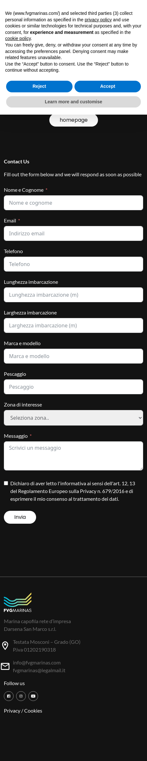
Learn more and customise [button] (73, 101)
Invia (20, 517)
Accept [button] (107, 86)
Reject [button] (39, 86)
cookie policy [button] (18, 38)
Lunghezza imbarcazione (31, 282)
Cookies (33, 710)
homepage (74, 120)
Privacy (12, 710)
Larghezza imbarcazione (30, 312)
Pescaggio (15, 374)
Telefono (13, 251)
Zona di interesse (23, 404)
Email (10, 220)
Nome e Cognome (24, 190)
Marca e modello (22, 343)
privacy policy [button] (98, 19)
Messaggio (16, 436)
